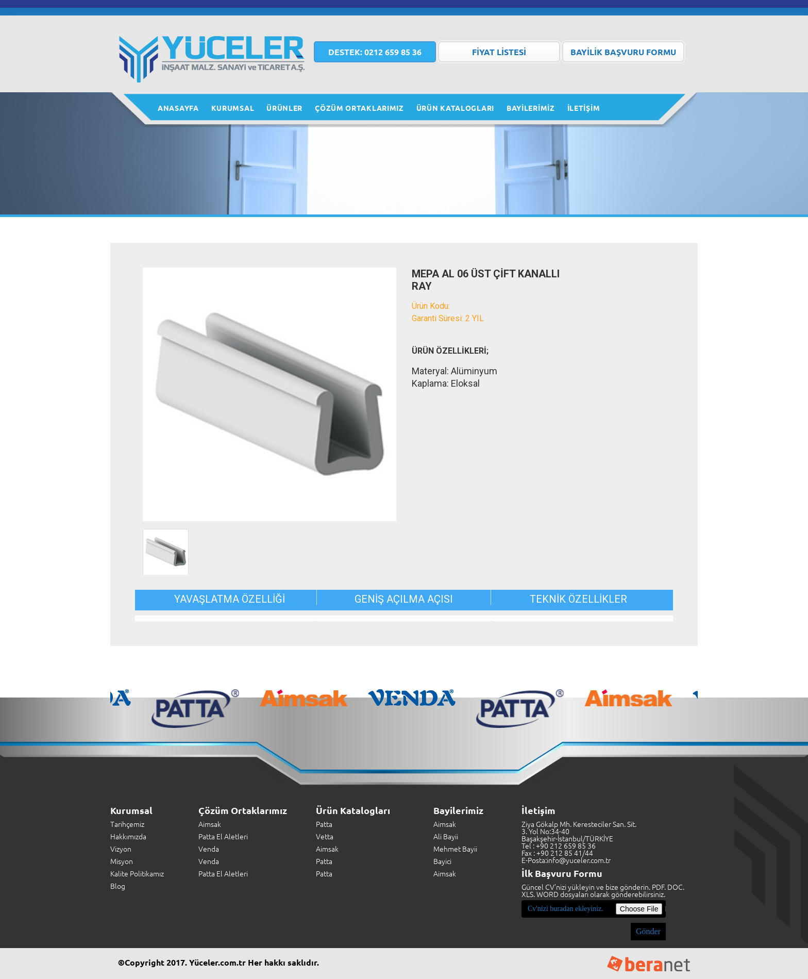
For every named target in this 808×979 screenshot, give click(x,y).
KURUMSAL (233, 107)
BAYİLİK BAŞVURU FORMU (623, 51)
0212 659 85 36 (375, 51)
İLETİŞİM (583, 107)
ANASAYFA (178, 107)
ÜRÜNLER (284, 107)
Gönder (648, 931)
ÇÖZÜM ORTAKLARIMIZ (359, 107)
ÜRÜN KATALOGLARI (455, 107)
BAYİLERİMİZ (531, 107)
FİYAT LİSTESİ (499, 51)
